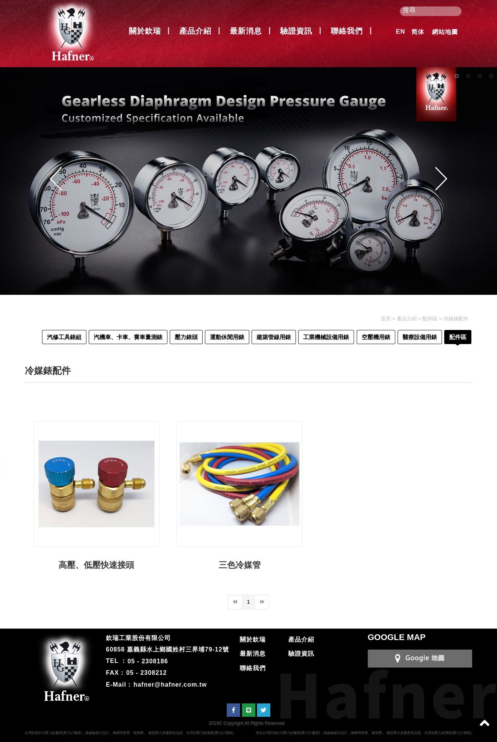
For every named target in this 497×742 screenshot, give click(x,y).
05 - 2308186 (147, 661)
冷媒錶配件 (455, 319)
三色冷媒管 (240, 565)
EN (400, 31)
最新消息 (246, 31)
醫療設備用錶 (420, 337)
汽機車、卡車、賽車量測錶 (128, 337)
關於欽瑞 (145, 31)
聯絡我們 (347, 31)
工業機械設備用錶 (326, 337)
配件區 (429, 319)
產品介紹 (195, 31)
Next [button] (441, 179)
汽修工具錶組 (64, 337)
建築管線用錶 (274, 337)
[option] (248, 181)
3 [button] (480, 76)
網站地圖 (445, 32)
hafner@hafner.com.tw (170, 684)
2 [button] (468, 76)
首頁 (386, 319)
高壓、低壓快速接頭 (96, 565)
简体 (417, 32)
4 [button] (491, 76)
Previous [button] (56, 179)
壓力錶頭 (186, 337)
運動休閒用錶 (227, 337)
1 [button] (457, 76)
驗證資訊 (296, 31)
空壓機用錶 (376, 337)
